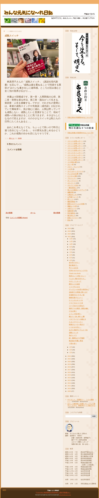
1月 (70, 352)
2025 (69, 231)
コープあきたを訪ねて (76, 306)
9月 (70, 247)
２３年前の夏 (72, 162)
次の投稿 (9, 213)
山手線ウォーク (72, 197)
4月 (70, 260)
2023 (69, 236)
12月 (71, 239)
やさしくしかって (75, 281)
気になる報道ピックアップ (76, 190)
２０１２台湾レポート (75, 146)
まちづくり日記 (72, 185)
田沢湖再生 (71, 213)
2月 (70, 350)
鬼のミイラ (73, 335)
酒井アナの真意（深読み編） (79, 308)
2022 (69, 356)
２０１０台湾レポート (75, 141)
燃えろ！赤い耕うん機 (76, 316)
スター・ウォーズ (73, 167)
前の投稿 (56, 213)
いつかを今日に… (75, 327)
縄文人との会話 (74, 284)
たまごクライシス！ (76, 322)
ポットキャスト (72, 181)
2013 (69, 380)
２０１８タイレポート (75, 155)
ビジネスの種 (72, 176)
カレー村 (70, 164)
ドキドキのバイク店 (76, 303)
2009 (69, 391)
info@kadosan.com (65, 495)
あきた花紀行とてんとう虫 (78, 330)
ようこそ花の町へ (75, 314)
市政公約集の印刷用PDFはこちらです (80, 133)
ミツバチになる (74, 287)
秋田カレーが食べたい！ (77, 276)
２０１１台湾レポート (75, 143)
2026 (69, 228)
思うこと (11, 138)
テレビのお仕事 (72, 174)
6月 (70, 255)
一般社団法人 (72, 188)
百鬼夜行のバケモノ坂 (76, 295)
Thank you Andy (75, 273)
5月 (70, 257)
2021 (69, 359)
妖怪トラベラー (72, 218)
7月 (70, 252)
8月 (70, 249)
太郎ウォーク (72, 208)
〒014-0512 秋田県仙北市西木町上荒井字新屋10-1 (53, 492)
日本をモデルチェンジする (78, 270)
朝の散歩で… (73, 265)
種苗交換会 (71, 201)
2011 (69, 386)
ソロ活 (69, 169)
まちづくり (71, 183)
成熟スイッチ (12, 35)
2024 (69, 234)
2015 (69, 375)
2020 (69, 361)
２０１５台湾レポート (75, 150)
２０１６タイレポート (75, 153)
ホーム (32, 213)
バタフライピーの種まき (77, 319)
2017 (69, 369)
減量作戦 (70, 192)
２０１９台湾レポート (75, 160)
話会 (69, 220)
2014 (69, 377)
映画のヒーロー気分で (76, 324)
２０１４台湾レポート (75, 148)
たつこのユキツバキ (76, 300)
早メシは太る (73, 268)
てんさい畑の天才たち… (77, 278)
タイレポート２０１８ (75, 171)
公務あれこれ (72, 194)
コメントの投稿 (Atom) (19, 218)
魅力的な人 (71, 215)
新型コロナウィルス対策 (75, 204)
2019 (69, 364)
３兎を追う (73, 343)
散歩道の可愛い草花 (76, 341)
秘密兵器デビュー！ (76, 297)
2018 (69, 367)
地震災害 (70, 211)
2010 (69, 388)
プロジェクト (72, 178)
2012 (69, 383)
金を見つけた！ (74, 262)
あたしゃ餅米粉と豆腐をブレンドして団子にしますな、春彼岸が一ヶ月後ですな (81, 404)
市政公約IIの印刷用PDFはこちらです (80, 117)
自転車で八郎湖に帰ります (78, 292)
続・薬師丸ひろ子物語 (76, 338)
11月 (71, 241)
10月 (71, 244)
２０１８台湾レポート (75, 157)
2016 (69, 372)
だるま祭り (73, 311)
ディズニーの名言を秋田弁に (79, 289)
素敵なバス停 (72, 206)
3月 (70, 347)
